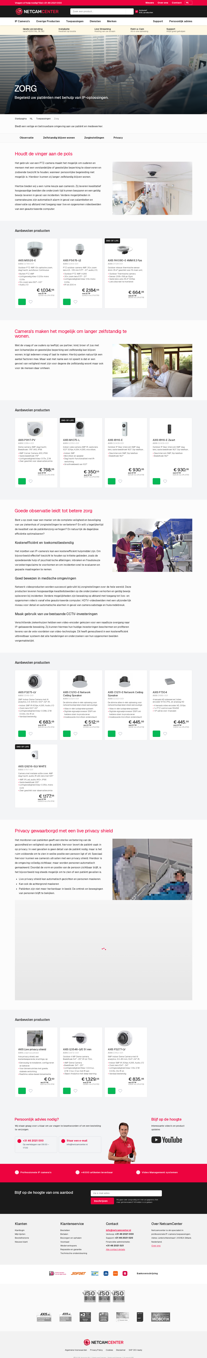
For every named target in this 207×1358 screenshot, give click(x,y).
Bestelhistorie (22, 1237)
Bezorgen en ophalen (71, 1237)
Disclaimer (121, 1350)
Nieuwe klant (21, 1241)
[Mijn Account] (176, 12)
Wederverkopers (68, 1245)
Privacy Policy (96, 1350)
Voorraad (64, 1241)
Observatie (27, 137)
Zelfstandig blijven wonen (59, 137)
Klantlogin (20, 1230)
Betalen (64, 1234)
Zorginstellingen (94, 137)
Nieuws (150, 2)
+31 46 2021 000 (52, 2)
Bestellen (65, 1230)
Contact (177, 2)
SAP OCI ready (135, 1350)
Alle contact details (115, 1249)
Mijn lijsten (20, 1234)
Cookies (109, 1350)
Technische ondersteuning (73, 1253)
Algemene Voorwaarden (76, 1350)
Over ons (163, 2)
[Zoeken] (130, 12)
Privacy (118, 137)
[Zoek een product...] (102, 11)
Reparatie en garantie (71, 1249)
